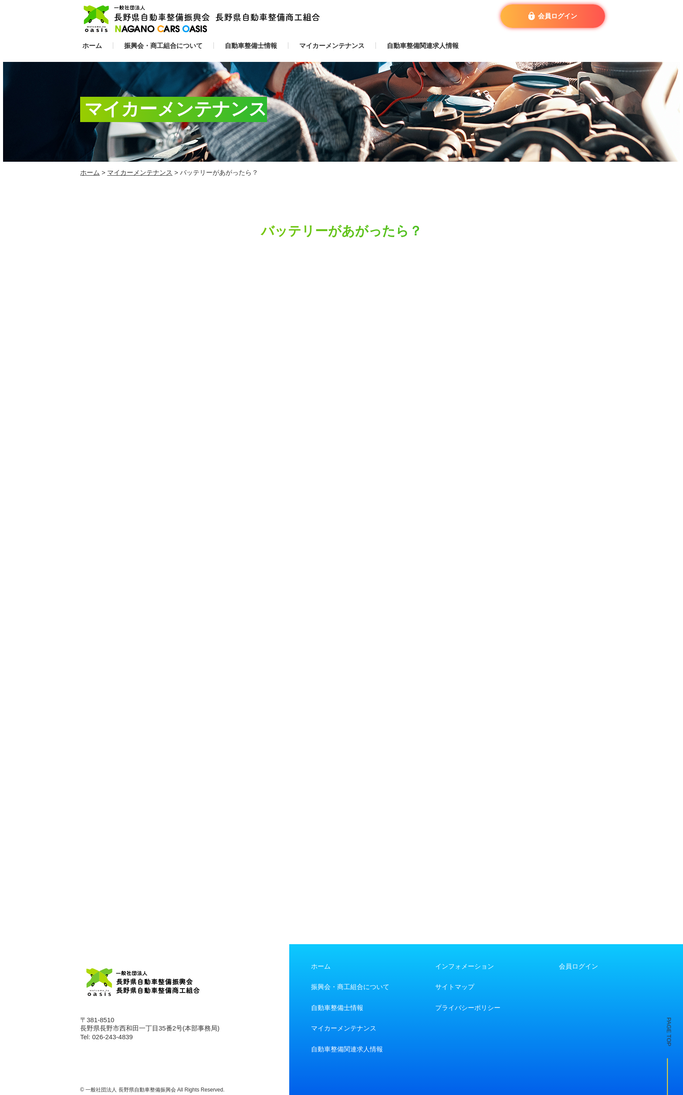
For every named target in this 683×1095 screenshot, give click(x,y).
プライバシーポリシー (467, 1007)
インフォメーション (464, 966)
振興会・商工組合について (163, 45)
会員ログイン (578, 966)
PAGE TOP (661, 993)
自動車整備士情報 (251, 45)
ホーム (92, 45)
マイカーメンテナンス (332, 45)
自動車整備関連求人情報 (423, 45)
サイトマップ (454, 986)
